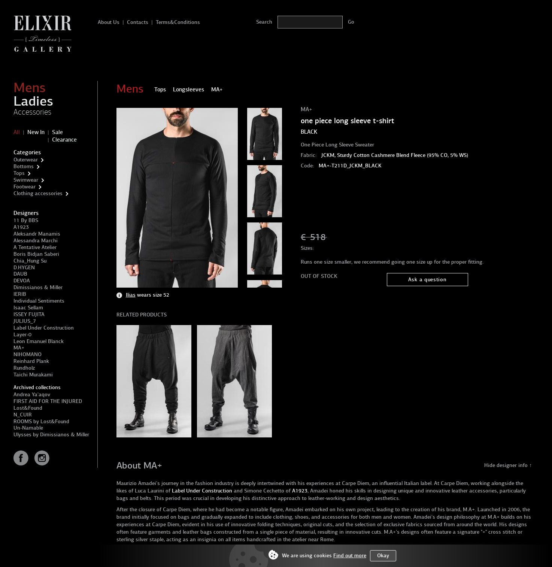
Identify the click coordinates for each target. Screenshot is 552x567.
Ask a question (427, 279)
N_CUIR (22, 415)
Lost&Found (27, 408)
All (16, 132)
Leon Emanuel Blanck (38, 341)
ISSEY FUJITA (29, 314)
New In (36, 132)
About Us (108, 22)
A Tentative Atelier (35, 247)
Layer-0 (22, 334)
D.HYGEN (24, 267)
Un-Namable (28, 428)
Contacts (137, 22)
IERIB (19, 294)
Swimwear (25, 180)
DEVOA (21, 281)
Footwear (24, 187)
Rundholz (24, 368)
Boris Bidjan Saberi (36, 254)
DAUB (20, 274)
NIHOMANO (27, 354)
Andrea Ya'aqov (31, 394)
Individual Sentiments (38, 301)
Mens (29, 87)
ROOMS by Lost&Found (41, 421)
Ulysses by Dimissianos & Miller (51, 434)
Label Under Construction (43, 328)
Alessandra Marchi (35, 240)
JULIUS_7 (24, 321)
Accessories (32, 112)
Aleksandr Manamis (36, 234)
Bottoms (23, 166)
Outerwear (25, 160)
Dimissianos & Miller (38, 287)
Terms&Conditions (178, 22)
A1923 (21, 227)
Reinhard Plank (31, 361)
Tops (19, 173)
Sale (57, 132)
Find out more (349, 555)
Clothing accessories (38, 193)
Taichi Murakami (33, 375)
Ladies (33, 101)
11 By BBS (25, 220)
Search (264, 22)
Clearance (64, 139)
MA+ (18, 348)
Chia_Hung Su (29, 261)
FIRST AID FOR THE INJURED (47, 401)
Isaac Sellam (28, 307)
